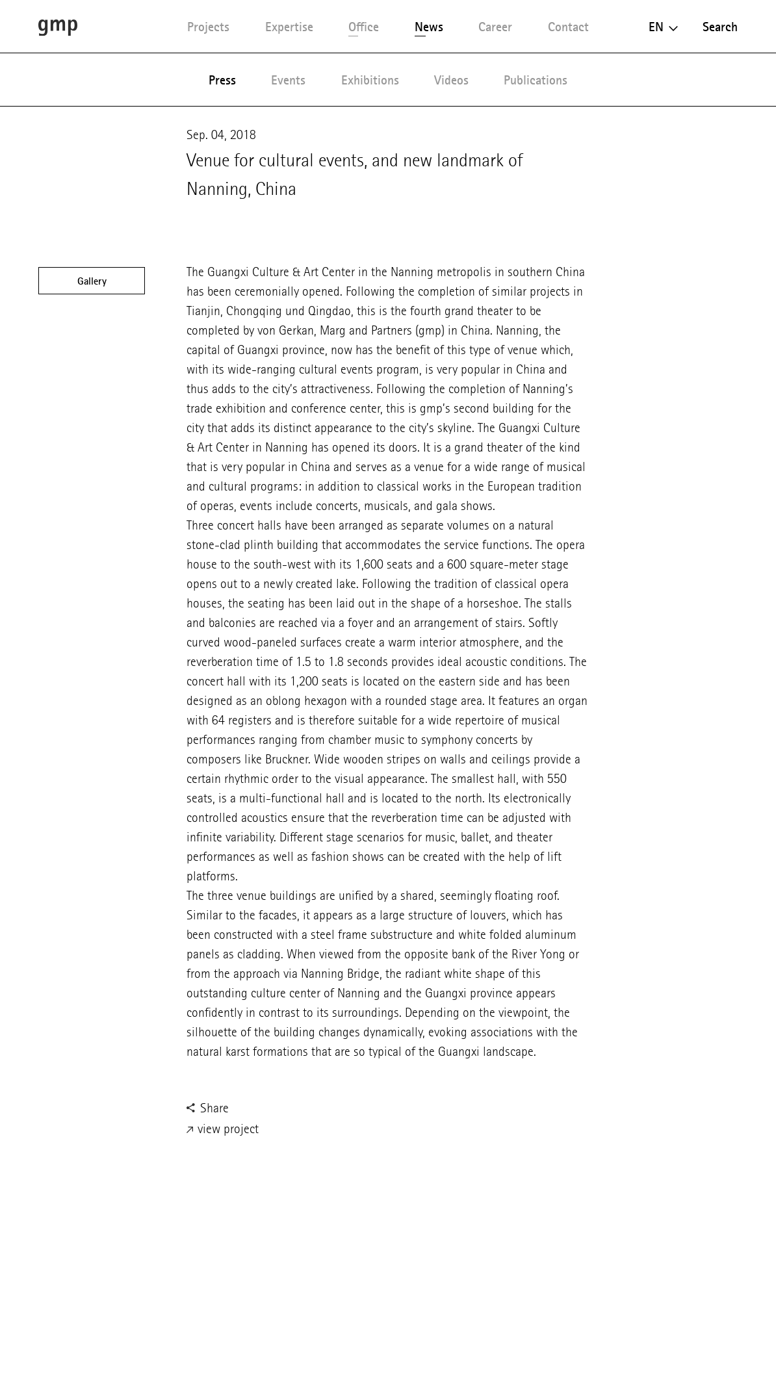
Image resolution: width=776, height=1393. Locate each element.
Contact (568, 26)
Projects (208, 26)
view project (223, 1129)
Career (495, 26)
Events (288, 80)
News (429, 26)
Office (363, 26)
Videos (451, 80)
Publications (535, 80)
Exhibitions (370, 80)
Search (720, 26)
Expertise (289, 26)
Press (222, 80)
